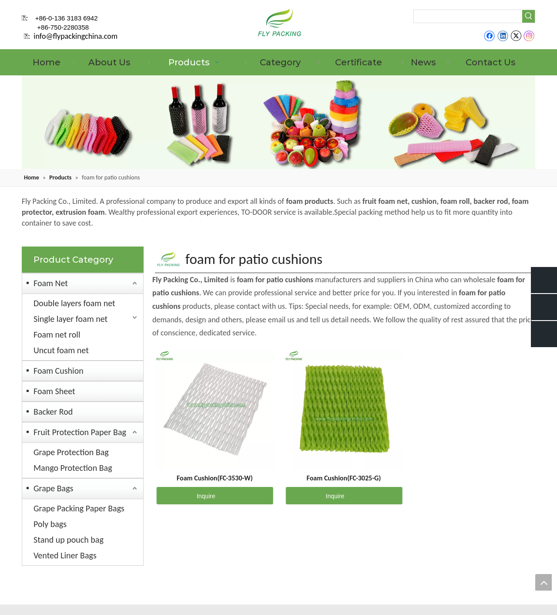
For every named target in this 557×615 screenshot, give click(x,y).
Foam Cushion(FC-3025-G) (344, 478)
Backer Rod (53, 411)
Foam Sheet (54, 391)
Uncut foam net (61, 350)
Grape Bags (53, 488)
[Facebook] (489, 36)
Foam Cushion (59, 370)
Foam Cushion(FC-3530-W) (215, 478)
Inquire (186, 495)
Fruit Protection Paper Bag (80, 432)
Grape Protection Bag (71, 452)
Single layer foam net (70, 319)
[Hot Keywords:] (528, 16)
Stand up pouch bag (69, 539)
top (543, 582)
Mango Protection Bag (73, 468)
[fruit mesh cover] (278, 122)
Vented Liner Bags (65, 555)
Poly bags (50, 524)
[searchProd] (468, 16)
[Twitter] (515, 36)
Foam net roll (57, 334)
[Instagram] (529, 36)
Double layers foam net (74, 303)
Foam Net (51, 283)
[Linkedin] (502, 36)
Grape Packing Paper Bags (79, 508)
